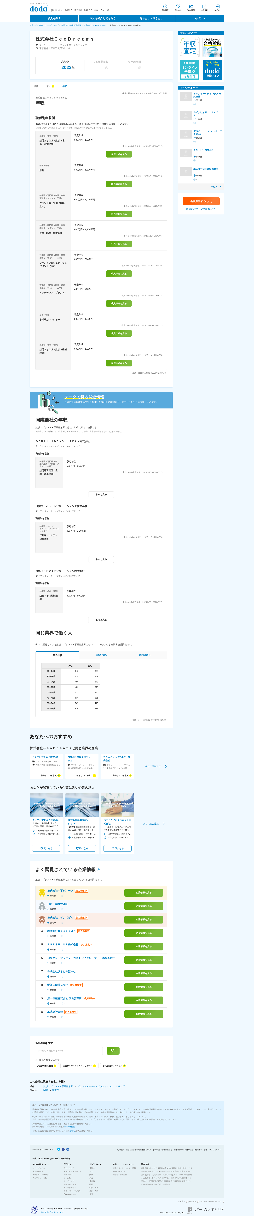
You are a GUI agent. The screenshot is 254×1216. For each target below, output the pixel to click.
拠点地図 (192, 1201)
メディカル (68, 1175)
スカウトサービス (40, 1178)
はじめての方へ (39, 1168)
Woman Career (70, 1194)
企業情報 (166, 1184)
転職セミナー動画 (120, 1175)
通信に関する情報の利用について (139, 1150)
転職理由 (183, 1178)
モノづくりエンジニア (72, 1171)
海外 (91, 1194)
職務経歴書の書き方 (180, 1168)
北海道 (92, 1168)
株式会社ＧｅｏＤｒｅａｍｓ (95, 25)
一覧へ (214, 186)
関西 (91, 1184)
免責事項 (198, 1150)
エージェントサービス (41, 1175)
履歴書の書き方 (163, 1168)
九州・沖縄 (93, 1191)
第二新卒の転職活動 (184, 1175)
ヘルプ (218, 1150)
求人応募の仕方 (177, 1171)
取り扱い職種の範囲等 (163, 1150)
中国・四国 (93, 1188)
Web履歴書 (191, 10)
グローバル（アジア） (72, 1191)
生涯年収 (174, 1178)
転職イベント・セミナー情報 (124, 1168)
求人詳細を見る (119, 154)
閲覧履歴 (165, 10)
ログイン (217, 10)
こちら (72, 1131)
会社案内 (181, 1201)
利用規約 (120, 1150)
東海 (91, 1178)
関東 (46, 1090)
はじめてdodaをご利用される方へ (201, 209)
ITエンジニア (69, 1168)
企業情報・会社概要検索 (71, 25)
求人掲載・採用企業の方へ (211, 1201)
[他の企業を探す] (69, 1051)
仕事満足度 (167, 1181)
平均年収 (165, 1178)
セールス (67, 1178)
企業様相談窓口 (71, 1126)
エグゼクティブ (70, 1188)
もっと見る (101, 494)
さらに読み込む (153, 766)
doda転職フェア (119, 1171)
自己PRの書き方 (162, 1171)
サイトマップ (209, 1150)
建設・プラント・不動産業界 (58, 1086)
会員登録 (204, 10)
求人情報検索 (38, 1171)
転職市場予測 (179, 1181)
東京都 (55, 1090)
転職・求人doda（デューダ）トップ (44, 25)
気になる (178, 10)
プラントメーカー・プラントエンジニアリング (101, 1086)
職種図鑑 (157, 1184)
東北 (91, 1171)
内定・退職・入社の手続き (162, 1175)
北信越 (92, 1181)
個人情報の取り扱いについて (52, 1212)
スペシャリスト (70, 1184)
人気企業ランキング (151, 1178)
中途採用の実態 (155, 1181)
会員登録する (201, 201)
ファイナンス (69, 1181)
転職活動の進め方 (148, 1168)
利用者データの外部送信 (183, 1150)
